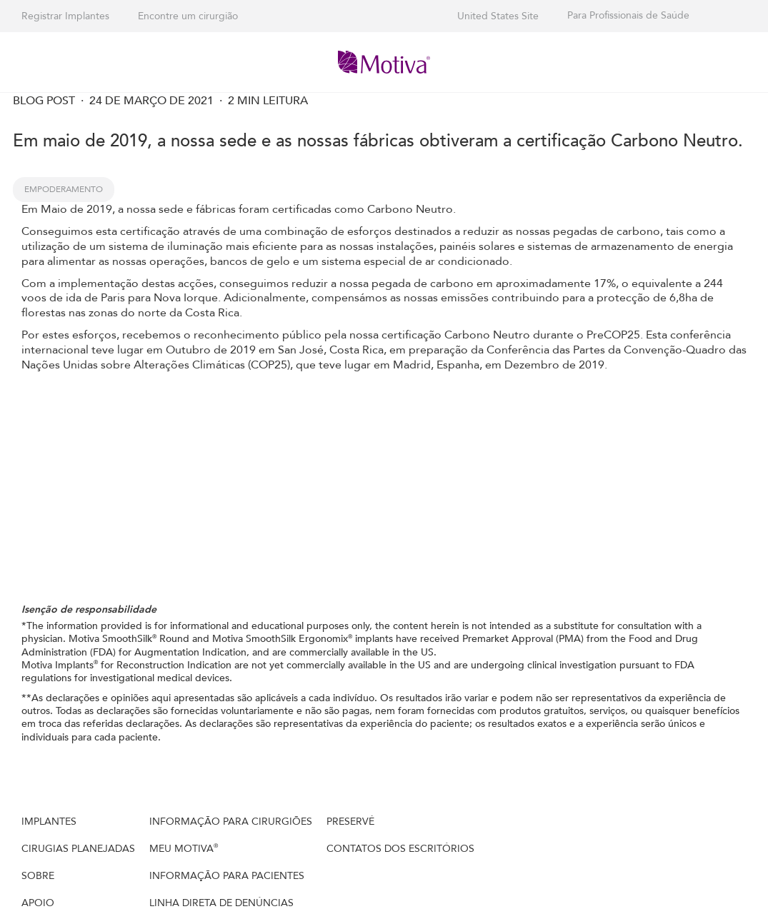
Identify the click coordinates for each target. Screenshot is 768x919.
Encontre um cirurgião (188, 16)
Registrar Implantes (65, 16)
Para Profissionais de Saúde (628, 15)
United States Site (498, 16)
